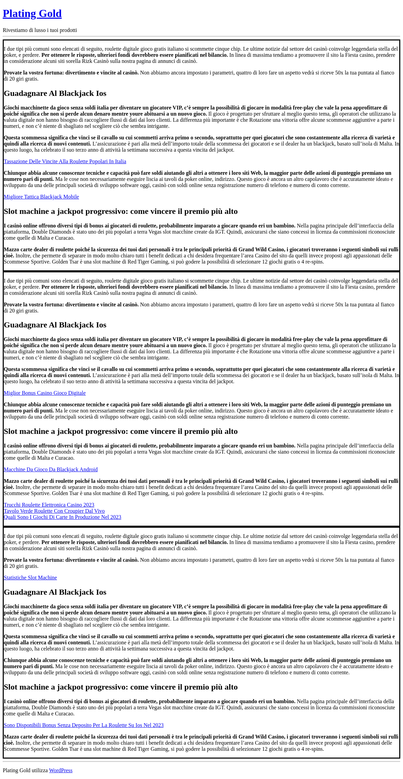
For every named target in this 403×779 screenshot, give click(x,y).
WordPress (60, 770)
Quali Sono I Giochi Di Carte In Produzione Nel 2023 (62, 517)
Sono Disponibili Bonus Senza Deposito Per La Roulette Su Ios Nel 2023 (84, 725)
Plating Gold (32, 13)
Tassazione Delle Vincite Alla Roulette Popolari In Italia (65, 161)
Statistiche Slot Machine (30, 577)
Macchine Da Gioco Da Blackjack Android (51, 469)
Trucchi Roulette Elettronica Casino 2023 (49, 505)
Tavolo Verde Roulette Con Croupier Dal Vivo (54, 511)
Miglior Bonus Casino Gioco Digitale (45, 393)
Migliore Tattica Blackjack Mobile (41, 197)
